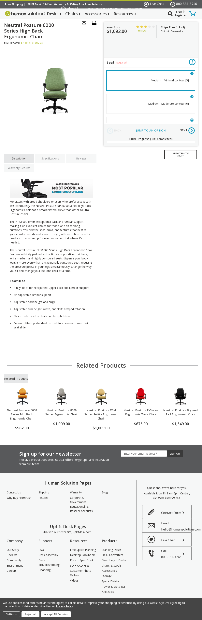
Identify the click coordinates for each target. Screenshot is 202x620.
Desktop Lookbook (82, 555)
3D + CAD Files (79, 565)
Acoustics (108, 592)
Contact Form (171, 512)
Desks (54, 13)
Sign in (180, 11)
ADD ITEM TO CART (180, 155)
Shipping (43, 492)
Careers (12, 570)
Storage (107, 576)
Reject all (30, 614)
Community (14, 560)
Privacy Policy (64, 606)
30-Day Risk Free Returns (85, 4)
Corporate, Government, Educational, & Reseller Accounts (81, 504)
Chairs (73, 13)
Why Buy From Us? (19, 498)
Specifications (50, 158)
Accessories (97, 13)
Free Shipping (14, 4)
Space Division (111, 581)
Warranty (76, 492)
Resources (125, 13)
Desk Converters (112, 555)
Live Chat (154, 4)
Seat (151, 63)
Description (19, 158)
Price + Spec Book (82, 560)
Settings (11, 614)
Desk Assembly (48, 555)
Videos (74, 580)
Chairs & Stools (112, 565)
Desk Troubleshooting (49, 562)
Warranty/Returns (19, 168)
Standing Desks (112, 550)
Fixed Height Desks (114, 560)
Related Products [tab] (16, 378)
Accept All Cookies (56, 614)
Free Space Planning (83, 550)
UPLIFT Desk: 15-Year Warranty (46, 4)
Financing (44, 570)
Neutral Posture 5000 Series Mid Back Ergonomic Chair (22, 414)
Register (181, 15)
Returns (43, 498)
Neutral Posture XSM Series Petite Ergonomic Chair (101, 414)
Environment (15, 565)
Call (176, 553)
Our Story (13, 550)
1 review (141, 30)
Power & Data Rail (113, 586)
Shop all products (32, 42)
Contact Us (14, 492)
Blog (105, 492)
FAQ (41, 550)
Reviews (81, 158)
